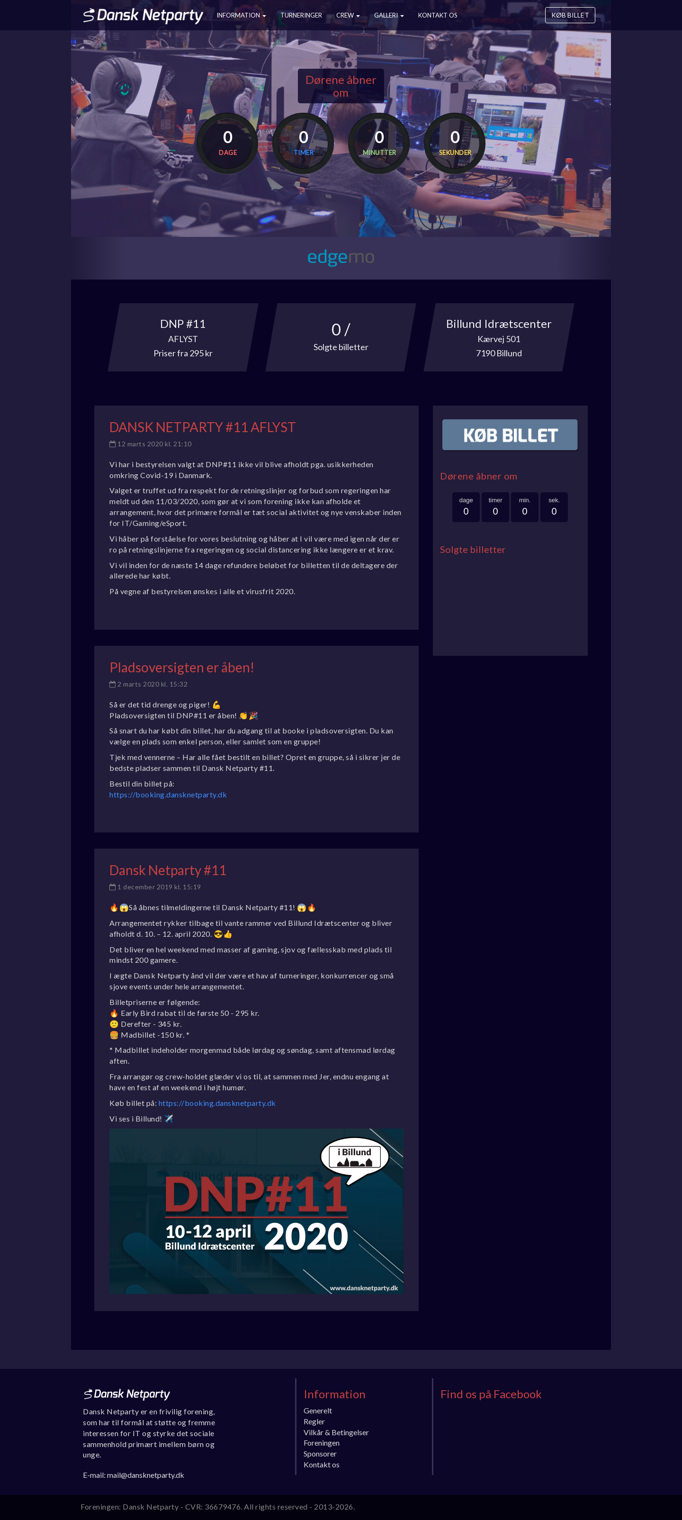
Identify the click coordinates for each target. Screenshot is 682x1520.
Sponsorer (320, 1453)
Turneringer (301, 15)
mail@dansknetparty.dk (145, 1474)
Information (241, 15)
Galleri (389, 15)
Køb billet (570, 15)
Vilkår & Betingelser (336, 1432)
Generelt (318, 1410)
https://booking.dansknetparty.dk (168, 794)
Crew (348, 15)
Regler (314, 1421)
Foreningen (322, 1442)
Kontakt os (438, 15)
